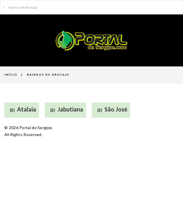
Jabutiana (70, 109)
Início (10, 74)
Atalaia (26, 109)
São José (115, 109)
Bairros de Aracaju (20, 7)
